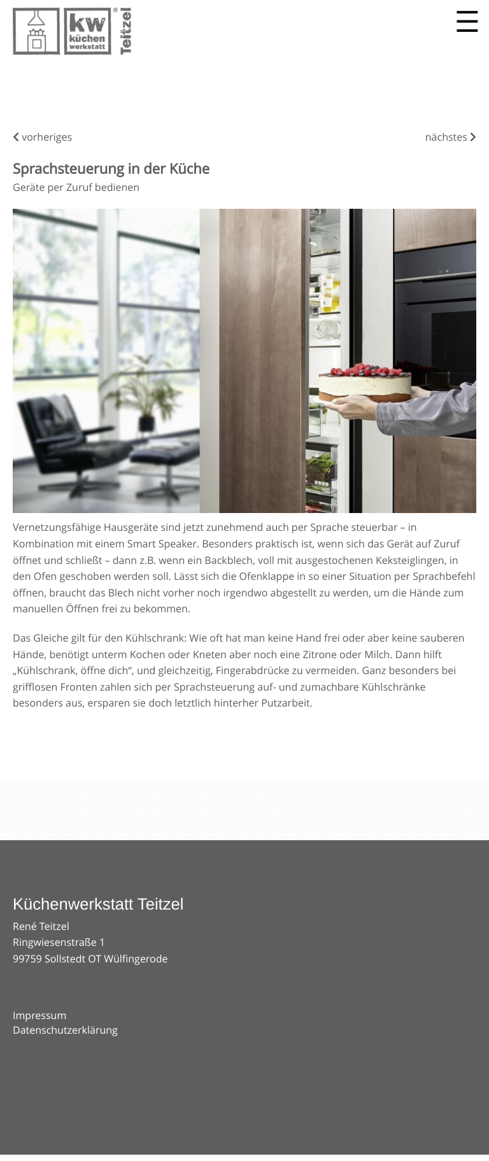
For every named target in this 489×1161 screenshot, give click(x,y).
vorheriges (42, 137)
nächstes (450, 137)
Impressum (39, 1015)
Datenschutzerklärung (65, 1030)
